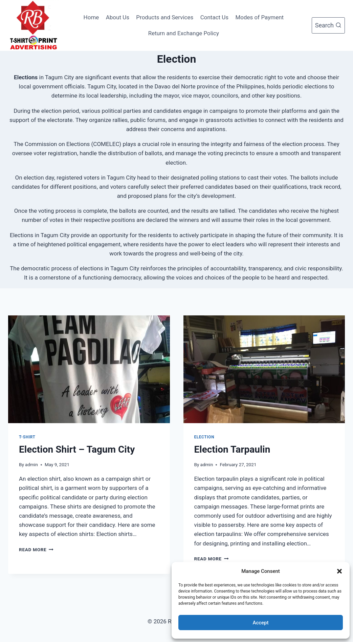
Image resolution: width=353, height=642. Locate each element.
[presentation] (89, 369)
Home (91, 17)
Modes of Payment (259, 17)
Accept (260, 623)
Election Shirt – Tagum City (77, 449)
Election (204, 437)
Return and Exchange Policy (183, 33)
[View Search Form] (328, 25)
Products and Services (164, 17)
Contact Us (214, 17)
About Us (117, 17)
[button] (339, 571)
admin (31, 464)
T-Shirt (27, 437)
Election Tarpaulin (232, 449)
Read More (36, 549)
